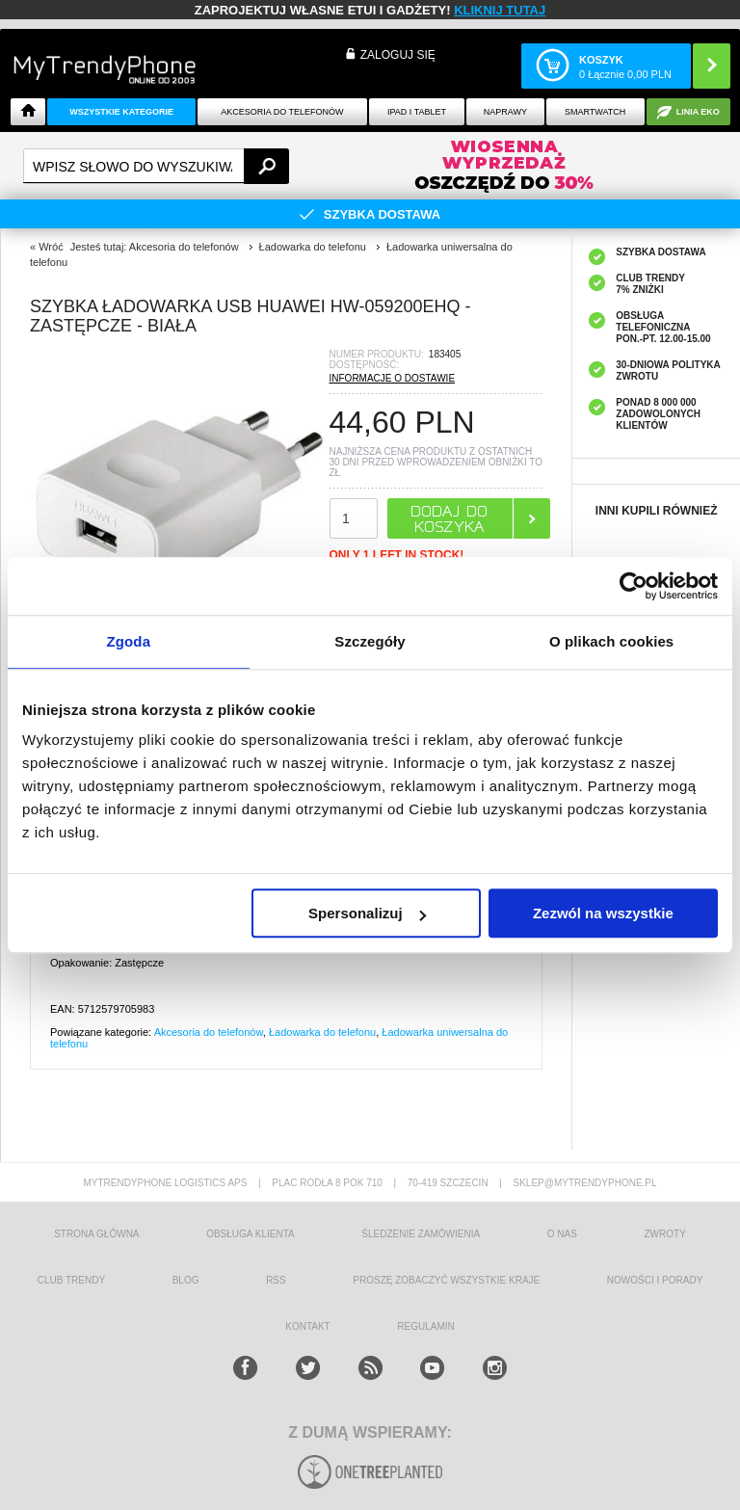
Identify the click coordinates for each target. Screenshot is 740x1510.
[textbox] (156, 166)
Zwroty (664, 1234)
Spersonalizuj (367, 913)
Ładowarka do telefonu (322, 1032)
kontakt (307, 1326)
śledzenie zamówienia (420, 1234)
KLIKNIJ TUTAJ (499, 10)
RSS (276, 1280)
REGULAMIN (425, 1326)
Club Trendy (71, 1280)
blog (185, 1280)
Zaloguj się (398, 55)
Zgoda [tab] (129, 641)
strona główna (96, 1234)
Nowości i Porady (654, 1280)
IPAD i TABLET (416, 112)
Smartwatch (595, 112)
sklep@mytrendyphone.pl (584, 1183)
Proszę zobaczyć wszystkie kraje (446, 1280)
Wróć (51, 246)
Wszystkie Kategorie (121, 112)
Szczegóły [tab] (369, 641)
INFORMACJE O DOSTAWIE (393, 378)
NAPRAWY (505, 112)
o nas (562, 1234)
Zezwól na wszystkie (603, 913)
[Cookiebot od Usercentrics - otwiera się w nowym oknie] (633, 585)
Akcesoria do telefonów (282, 112)
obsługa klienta (250, 1234)
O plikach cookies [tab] (611, 641)
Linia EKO (698, 112)
